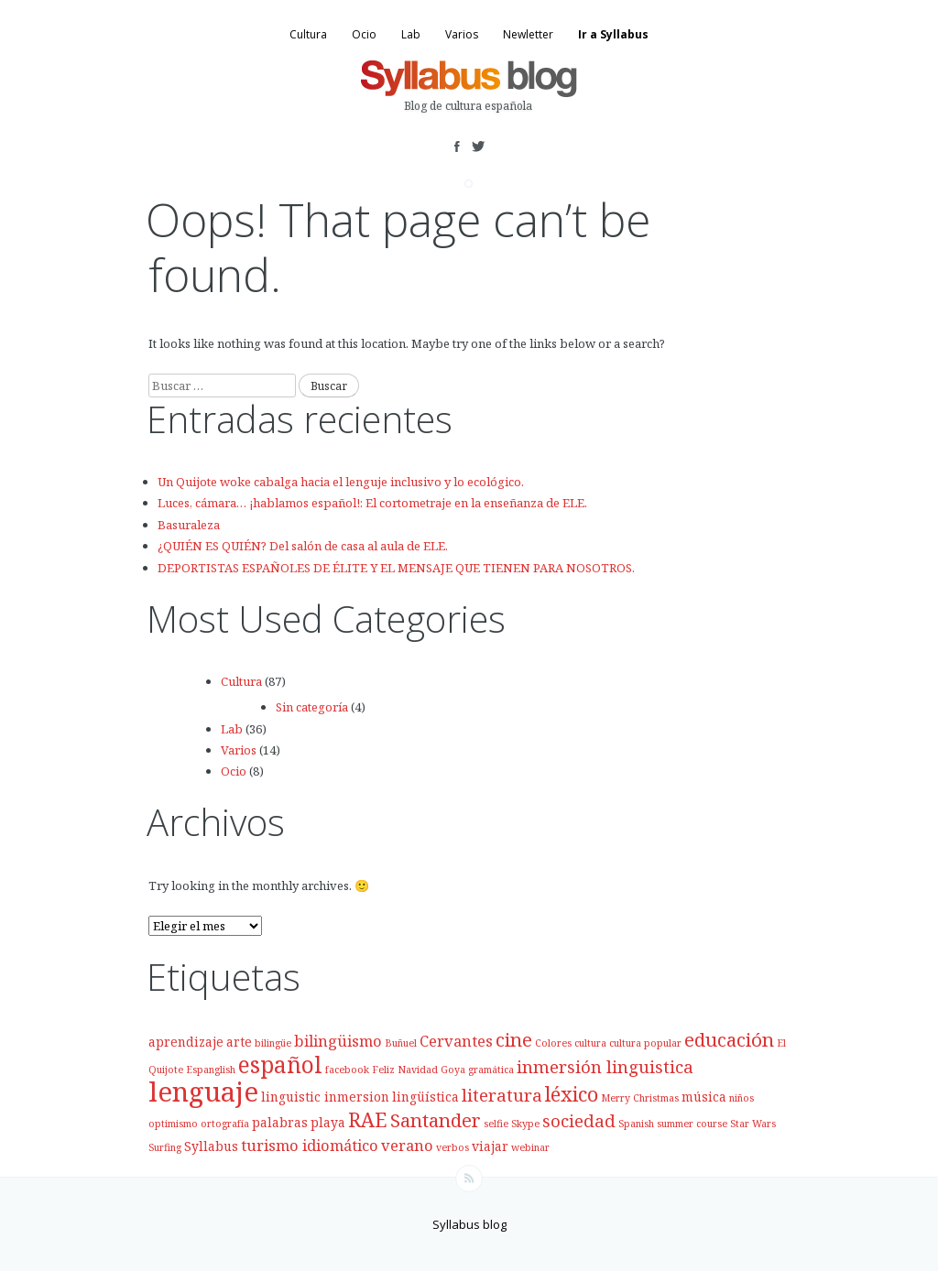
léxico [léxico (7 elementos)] (571, 1094)
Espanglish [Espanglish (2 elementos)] (210, 1069)
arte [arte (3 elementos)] (239, 1041)
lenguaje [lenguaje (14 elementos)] (203, 1091)
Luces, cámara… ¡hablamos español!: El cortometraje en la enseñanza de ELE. (372, 502)
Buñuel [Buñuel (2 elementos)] (401, 1043)
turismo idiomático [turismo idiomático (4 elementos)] (309, 1145)
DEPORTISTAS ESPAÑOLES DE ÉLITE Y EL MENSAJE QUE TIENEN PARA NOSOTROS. (396, 567)
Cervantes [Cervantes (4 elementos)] (456, 1040)
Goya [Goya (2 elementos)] (453, 1069)
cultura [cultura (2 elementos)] (590, 1043)
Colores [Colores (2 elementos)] (553, 1043)
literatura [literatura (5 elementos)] (502, 1094)
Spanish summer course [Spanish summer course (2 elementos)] (672, 1123)
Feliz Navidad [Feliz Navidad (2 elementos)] (405, 1069)
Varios (461, 34)
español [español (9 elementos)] (280, 1064)
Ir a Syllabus (613, 34)
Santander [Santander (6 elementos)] (435, 1120)
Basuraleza (189, 524)
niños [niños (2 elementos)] (741, 1098)
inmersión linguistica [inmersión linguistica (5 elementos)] (605, 1066)
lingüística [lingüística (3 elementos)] (425, 1096)
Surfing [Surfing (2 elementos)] (164, 1147)
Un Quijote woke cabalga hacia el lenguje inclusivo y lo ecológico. (341, 481)
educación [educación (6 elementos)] (729, 1039)
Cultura (308, 34)
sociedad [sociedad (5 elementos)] (579, 1120)
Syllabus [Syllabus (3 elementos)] (211, 1146)
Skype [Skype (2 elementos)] (525, 1123)
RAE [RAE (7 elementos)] (367, 1119)
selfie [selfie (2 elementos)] (496, 1123)
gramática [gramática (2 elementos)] (491, 1069)
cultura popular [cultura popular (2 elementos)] (645, 1043)
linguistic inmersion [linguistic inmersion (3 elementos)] (325, 1096)
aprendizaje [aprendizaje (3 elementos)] (186, 1041)
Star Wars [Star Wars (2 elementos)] (753, 1123)
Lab (410, 34)
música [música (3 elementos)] (704, 1096)
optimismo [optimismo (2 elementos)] (173, 1123)
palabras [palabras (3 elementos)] (280, 1122)
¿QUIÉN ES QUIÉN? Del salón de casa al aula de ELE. (303, 546)
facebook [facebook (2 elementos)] (347, 1069)
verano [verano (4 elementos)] (407, 1145)
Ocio (364, 34)
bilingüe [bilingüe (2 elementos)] (273, 1043)
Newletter (528, 34)
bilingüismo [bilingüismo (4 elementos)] (338, 1040)
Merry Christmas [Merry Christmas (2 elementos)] (640, 1098)
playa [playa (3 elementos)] (328, 1122)
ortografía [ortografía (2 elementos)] (225, 1123)
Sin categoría (312, 707)
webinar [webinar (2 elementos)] (530, 1147)
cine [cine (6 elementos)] (514, 1039)
